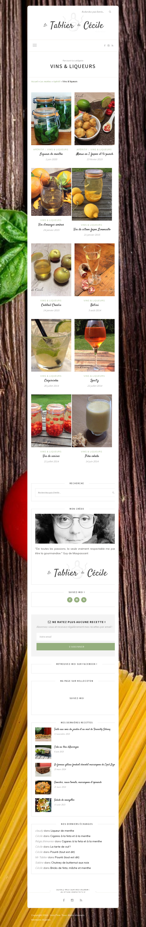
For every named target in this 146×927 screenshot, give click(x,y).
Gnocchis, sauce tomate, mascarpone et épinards (78, 782)
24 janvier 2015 (51, 230)
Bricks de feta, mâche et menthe (70, 868)
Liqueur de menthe (51, 154)
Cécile (39, 836)
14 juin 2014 (92, 461)
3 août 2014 (94, 310)
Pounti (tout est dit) (62, 852)
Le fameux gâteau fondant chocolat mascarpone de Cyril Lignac (85, 765)
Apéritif (56, 81)
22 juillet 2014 (94, 385)
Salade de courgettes (64, 800)
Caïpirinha (51, 380)
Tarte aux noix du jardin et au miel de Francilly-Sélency (82, 729)
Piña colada (92, 456)
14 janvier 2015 (51, 310)
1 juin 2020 (51, 159)
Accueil (34, 81)
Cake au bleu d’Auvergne (66, 747)
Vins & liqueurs (57, 149)
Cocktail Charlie (51, 305)
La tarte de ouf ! (60, 846)
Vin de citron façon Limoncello (92, 229)
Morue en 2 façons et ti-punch (94, 154)
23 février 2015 (94, 159)
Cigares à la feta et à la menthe (70, 836)
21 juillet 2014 (51, 461)
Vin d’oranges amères (51, 224)
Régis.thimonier (44, 841)
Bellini (94, 305)
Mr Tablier (41, 857)
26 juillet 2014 (51, 385)
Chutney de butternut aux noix (70, 862)
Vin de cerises (51, 456)
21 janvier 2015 (92, 234)
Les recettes (45, 81)
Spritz (94, 380)
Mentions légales (41, 919)
